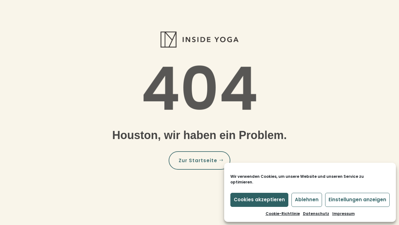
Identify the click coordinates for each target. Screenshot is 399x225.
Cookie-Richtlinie (283, 213)
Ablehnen (307, 199)
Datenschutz (316, 213)
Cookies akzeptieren (259, 199)
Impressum (343, 213)
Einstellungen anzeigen (357, 199)
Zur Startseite (198, 160)
